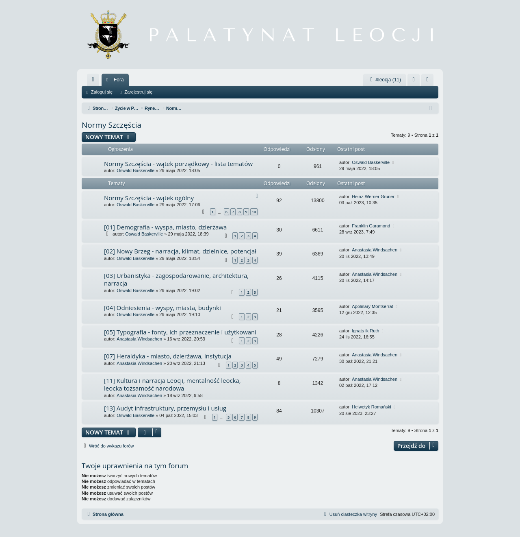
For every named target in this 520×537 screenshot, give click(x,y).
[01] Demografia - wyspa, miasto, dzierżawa (165, 227)
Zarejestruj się (138, 92)
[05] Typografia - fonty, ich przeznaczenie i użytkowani (180, 332)
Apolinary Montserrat (372, 306)
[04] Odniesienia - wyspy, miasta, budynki (162, 307)
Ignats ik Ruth (365, 330)
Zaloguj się (102, 92)
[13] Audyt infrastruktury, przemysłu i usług (165, 408)
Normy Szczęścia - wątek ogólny (149, 198)
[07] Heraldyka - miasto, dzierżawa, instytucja (168, 356)
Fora (119, 80)
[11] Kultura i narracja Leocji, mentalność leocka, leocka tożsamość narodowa (172, 384)
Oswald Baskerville (135, 170)
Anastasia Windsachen (374, 249)
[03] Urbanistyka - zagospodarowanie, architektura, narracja (176, 279)
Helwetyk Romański (371, 406)
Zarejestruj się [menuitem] (429, 81)
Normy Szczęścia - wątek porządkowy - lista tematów (178, 163)
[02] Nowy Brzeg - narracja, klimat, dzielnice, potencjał (180, 251)
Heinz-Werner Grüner (373, 196)
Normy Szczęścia (111, 125)
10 (254, 211)
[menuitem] (93, 80)
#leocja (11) (384, 80)
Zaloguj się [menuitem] (415, 81)
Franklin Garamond (371, 225)
